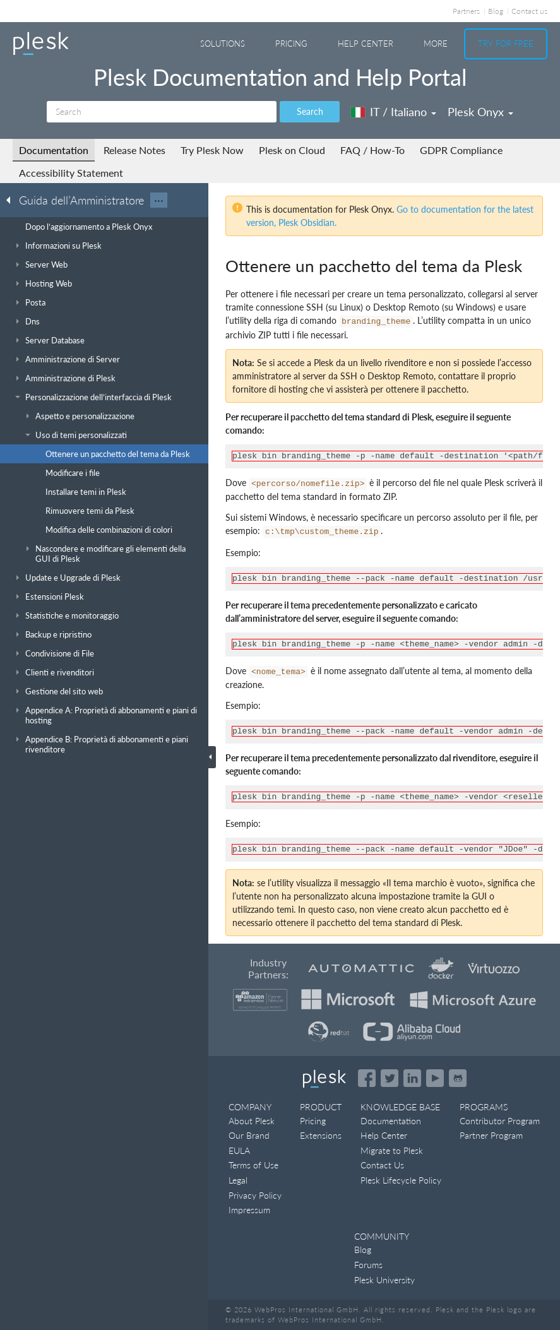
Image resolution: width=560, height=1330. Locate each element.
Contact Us (382, 1165)
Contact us (529, 11)
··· (159, 200)
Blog (495, 11)
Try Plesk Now (212, 150)
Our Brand (249, 1135)
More (436, 44)
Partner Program (491, 1135)
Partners (466, 11)
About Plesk (252, 1120)
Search (310, 111)
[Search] (162, 111)
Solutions (222, 44)
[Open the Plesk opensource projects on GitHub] (458, 1078)
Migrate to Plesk (391, 1150)
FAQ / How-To (372, 150)
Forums (368, 1264)
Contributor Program (500, 1120)
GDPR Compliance (461, 150)
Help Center (365, 44)
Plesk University (384, 1279)
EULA (239, 1150)
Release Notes (134, 150)
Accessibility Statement (71, 173)
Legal (238, 1180)
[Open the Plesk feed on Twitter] (389, 1078)
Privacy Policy (255, 1195)
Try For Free (505, 44)
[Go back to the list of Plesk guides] (12, 199)
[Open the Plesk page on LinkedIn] (412, 1078)
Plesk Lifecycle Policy (400, 1180)
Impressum (249, 1209)
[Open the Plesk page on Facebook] (367, 1078)
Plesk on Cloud (292, 150)
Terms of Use (253, 1165)
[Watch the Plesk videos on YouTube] (435, 1078)
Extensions (321, 1135)
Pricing (291, 44)
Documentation (53, 150)
